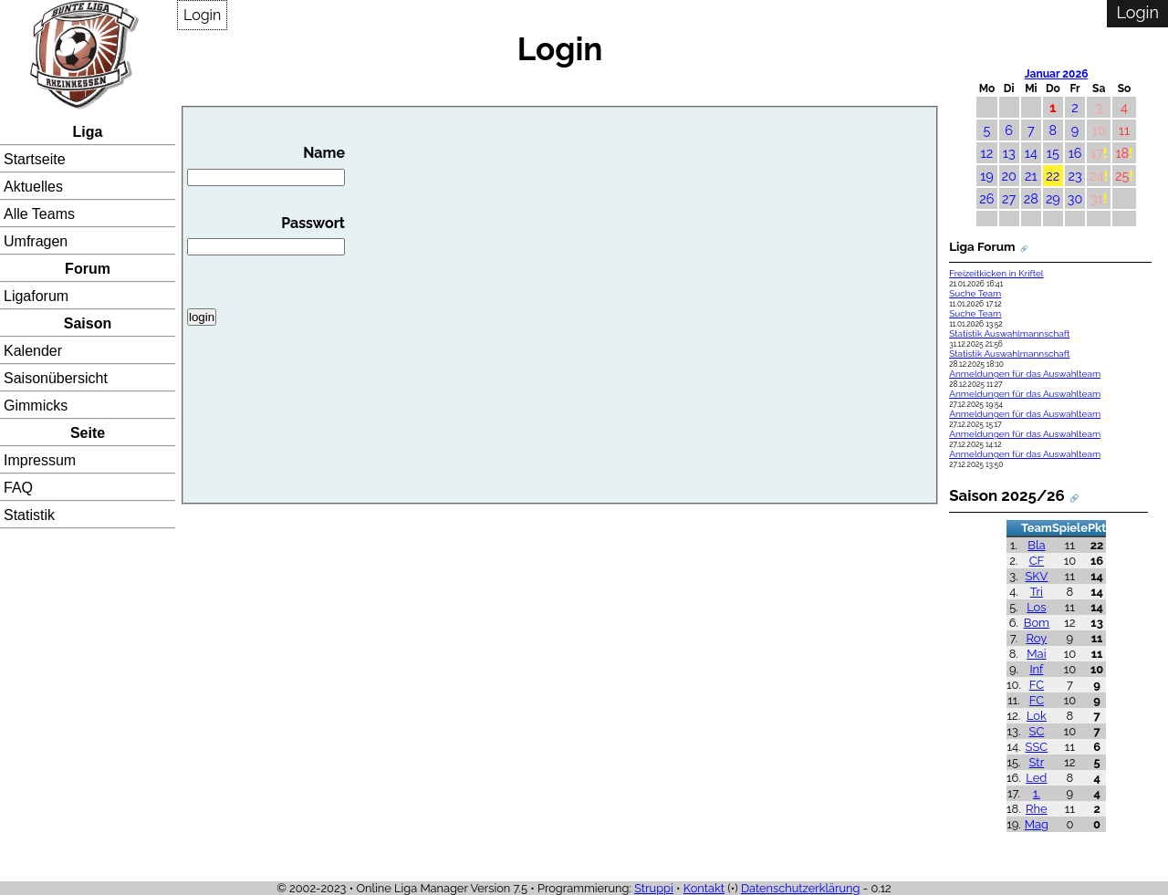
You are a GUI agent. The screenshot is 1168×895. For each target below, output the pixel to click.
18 (1122, 153)
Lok (1037, 716)
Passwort (266, 235)
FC (1036, 685)
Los (1036, 607)
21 (1031, 175)
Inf (1036, 669)
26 (986, 198)
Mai (1036, 654)
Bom (1036, 623)
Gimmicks (36, 405)
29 (1053, 198)
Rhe (1037, 809)
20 (1009, 175)
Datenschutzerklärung (800, 888)
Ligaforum (36, 296)
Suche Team (975, 293)
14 (1031, 153)
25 (1122, 175)
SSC (1037, 747)
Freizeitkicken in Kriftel (996, 273)
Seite (87, 433)
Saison (87, 323)
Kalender (33, 351)
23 (1074, 175)
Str (1037, 762)
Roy (1037, 638)
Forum (87, 268)
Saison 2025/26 (1007, 495)
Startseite (35, 159)
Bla (1036, 545)
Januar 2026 (1057, 74)
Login (202, 15)
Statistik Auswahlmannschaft (1009, 333)
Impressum (40, 460)
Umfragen (36, 241)
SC (1037, 731)
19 (987, 175)
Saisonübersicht (56, 378)
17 (1096, 153)
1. (1036, 793)
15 (1053, 153)
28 (1031, 198)
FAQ (18, 487)
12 (987, 153)
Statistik (29, 515)
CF (1037, 560)
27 (1009, 198)
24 (1096, 175)
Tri (1036, 591)
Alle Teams (39, 214)
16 (1075, 153)
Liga (88, 132)
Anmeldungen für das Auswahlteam (1024, 374)
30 (1075, 198)
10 (1099, 130)
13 (1009, 153)
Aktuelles (33, 186)
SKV (1036, 576)
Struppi (653, 888)
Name (266, 165)
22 (1052, 175)
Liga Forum (982, 246)
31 (1096, 198)
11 (1124, 130)
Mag (1036, 824)
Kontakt (704, 888)
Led (1036, 778)
